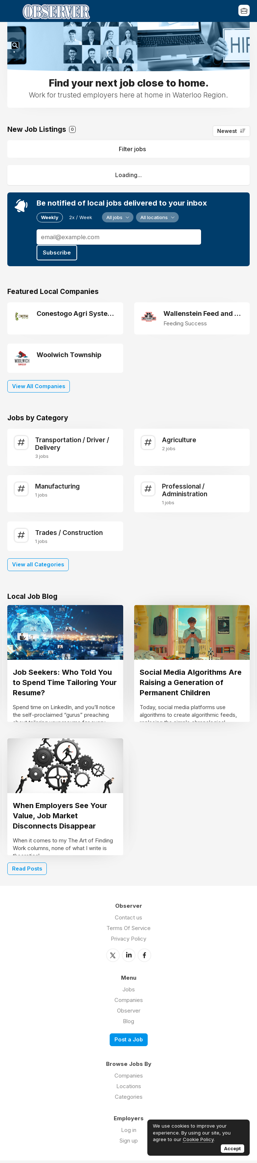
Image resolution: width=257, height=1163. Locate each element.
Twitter (113, 958)
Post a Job (128, 1042)
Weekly (49, 217)
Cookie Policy (198, 1139)
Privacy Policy (128, 941)
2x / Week (80, 217)
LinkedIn (128, 958)
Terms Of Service (128, 930)
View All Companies (38, 385)
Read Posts (27, 871)
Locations (128, 1088)
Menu (12, 10)
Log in (128, 1132)
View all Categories (38, 563)
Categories (129, 1099)
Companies (128, 1002)
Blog (128, 1023)
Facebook (144, 958)
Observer (128, 1013)
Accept (232, 1148)
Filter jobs (132, 149)
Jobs (128, 991)
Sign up (129, 1143)
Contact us (128, 920)
